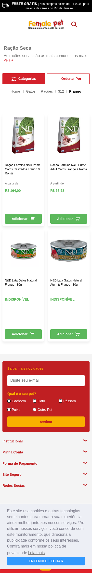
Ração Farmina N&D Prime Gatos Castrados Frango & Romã (22, 169)
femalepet (16, 91)
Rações (47, 91)
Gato (41, 401)
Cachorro (19, 401)
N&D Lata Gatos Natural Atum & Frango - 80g (66, 282)
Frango (75, 91)
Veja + (8, 60)
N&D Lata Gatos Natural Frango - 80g (21, 282)
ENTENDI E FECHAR (46, 561)
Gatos (31, 91)
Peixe (16, 410)
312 (61, 91)
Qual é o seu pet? (21, 394)
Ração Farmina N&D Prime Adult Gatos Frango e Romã (68, 167)
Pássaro (69, 401)
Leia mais (36, 553)
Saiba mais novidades (25, 368)
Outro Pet (45, 410)
